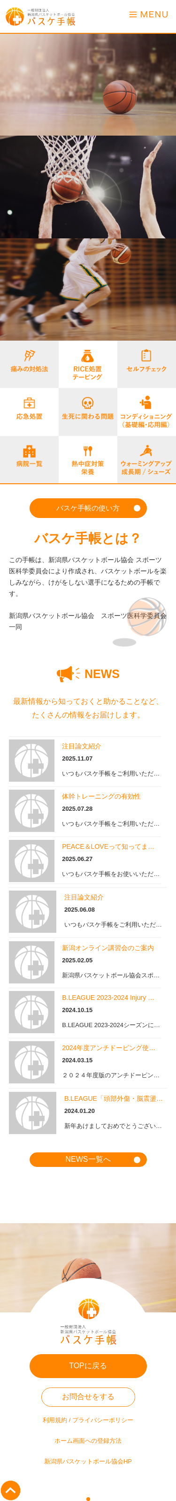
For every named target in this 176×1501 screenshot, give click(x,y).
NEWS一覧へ (88, 1159)
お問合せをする (88, 1397)
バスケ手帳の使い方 (88, 508)
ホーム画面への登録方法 (88, 1440)
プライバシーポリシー (102, 1420)
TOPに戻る (88, 1366)
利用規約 (55, 1420)
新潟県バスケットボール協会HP (88, 1461)
